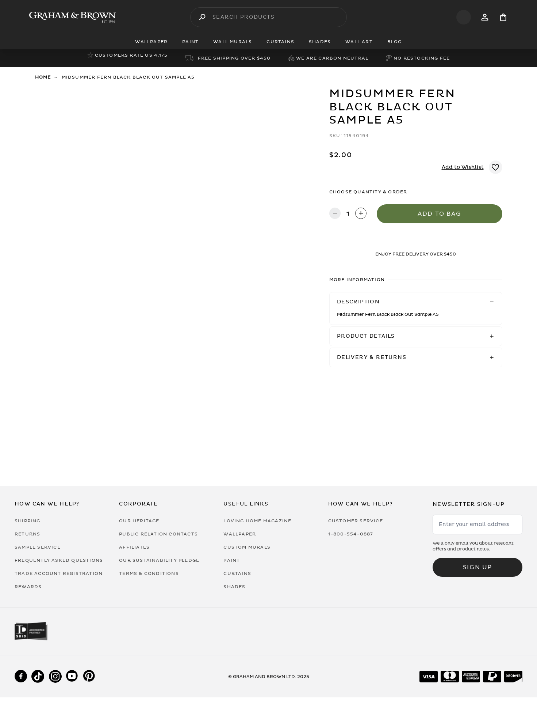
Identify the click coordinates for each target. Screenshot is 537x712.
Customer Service (355, 520)
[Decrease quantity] (335, 214)
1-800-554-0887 (350, 534)
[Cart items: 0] (503, 17)
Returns (27, 534)
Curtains (237, 573)
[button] (416, 301)
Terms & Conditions (149, 573)
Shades (234, 586)
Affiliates (134, 547)
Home (43, 77)
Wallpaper (239, 534)
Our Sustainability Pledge (159, 560)
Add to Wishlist (463, 167)
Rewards (28, 586)
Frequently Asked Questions (59, 560)
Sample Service (38, 547)
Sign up (477, 567)
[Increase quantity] (361, 214)
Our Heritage (139, 520)
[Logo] (72, 17)
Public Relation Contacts (158, 534)
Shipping (28, 520)
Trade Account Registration (59, 573)
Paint (231, 560)
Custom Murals (247, 547)
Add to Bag (439, 213)
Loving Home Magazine (257, 520)
